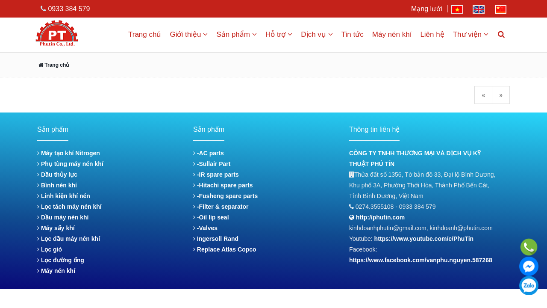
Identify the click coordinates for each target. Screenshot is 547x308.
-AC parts (208, 153)
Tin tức (352, 34)
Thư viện (470, 34)
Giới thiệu (189, 34)
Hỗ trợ (278, 34)
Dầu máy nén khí (62, 217)
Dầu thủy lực (57, 174)
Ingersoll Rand (215, 238)
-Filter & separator (220, 206)
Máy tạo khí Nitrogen (68, 153)
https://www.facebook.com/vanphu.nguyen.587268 (420, 260)
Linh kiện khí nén (63, 195)
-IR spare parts (216, 174)
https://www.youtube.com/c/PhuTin (424, 238)
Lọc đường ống (60, 260)
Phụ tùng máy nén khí (70, 163)
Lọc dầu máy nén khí (68, 238)
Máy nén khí (392, 34)
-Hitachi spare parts (223, 185)
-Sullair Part (211, 163)
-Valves (205, 228)
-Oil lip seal (211, 217)
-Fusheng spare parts (225, 195)
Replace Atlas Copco (224, 249)
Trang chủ (144, 34)
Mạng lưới (426, 8)
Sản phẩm (236, 34)
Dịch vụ (316, 34)
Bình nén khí (57, 185)
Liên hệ (432, 34)
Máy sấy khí (56, 228)
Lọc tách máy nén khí (69, 206)
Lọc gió (49, 249)
